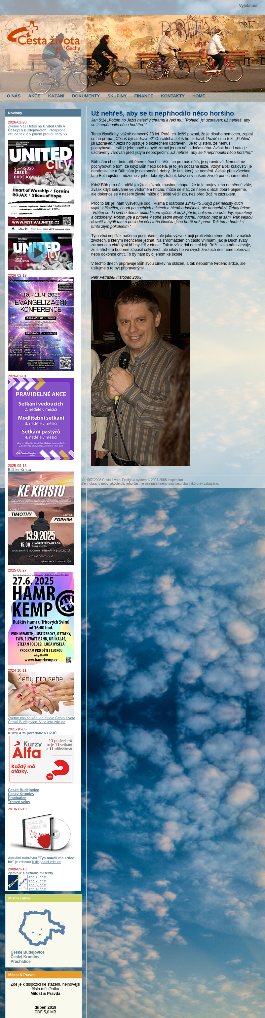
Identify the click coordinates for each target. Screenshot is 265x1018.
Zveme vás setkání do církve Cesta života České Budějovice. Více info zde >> (41, 718)
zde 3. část (37, 885)
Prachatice (21, 961)
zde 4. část (37, 889)
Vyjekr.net (248, 5)
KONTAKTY (173, 95)
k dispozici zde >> (46, 862)
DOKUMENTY (86, 95)
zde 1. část (37, 877)
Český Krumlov (25, 957)
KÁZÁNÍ (56, 95)
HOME (198, 95)
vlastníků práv (192, 483)
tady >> (62, 134)
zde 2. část (37, 881)
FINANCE (143, 95)
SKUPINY (117, 95)
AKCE (34, 95)
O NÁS (13, 95)
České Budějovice (28, 952)
